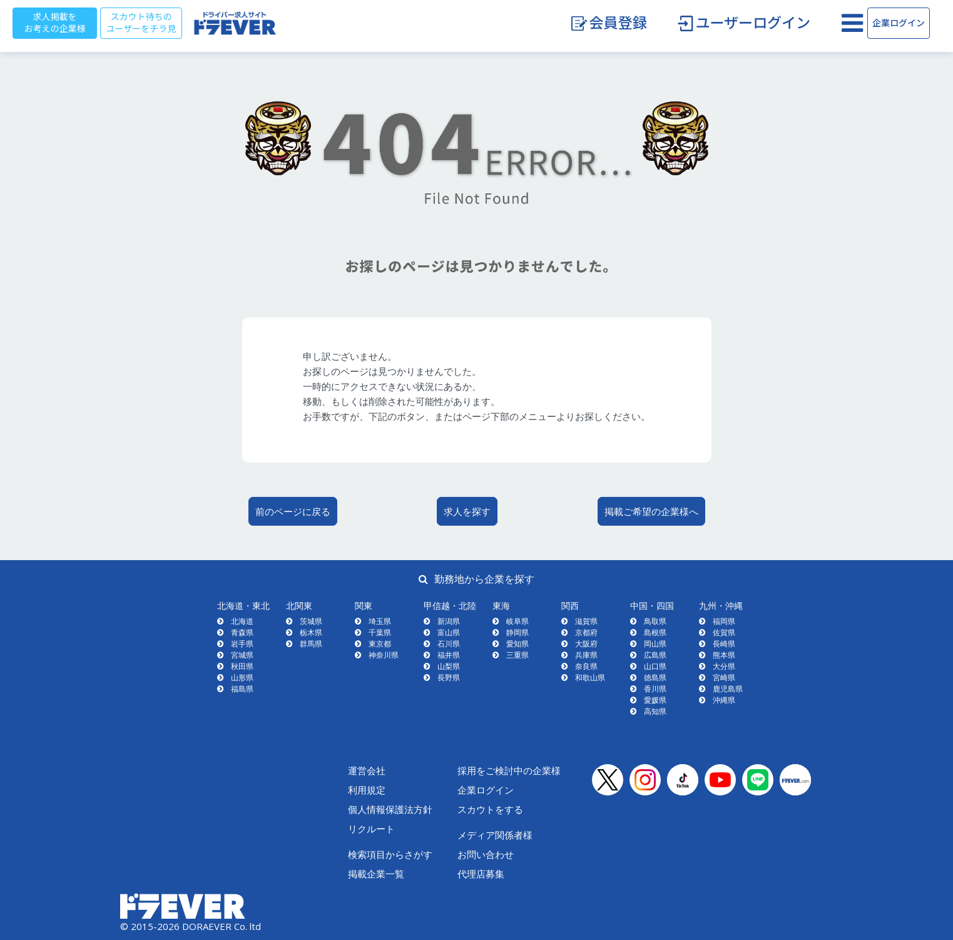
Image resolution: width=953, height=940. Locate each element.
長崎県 (724, 643)
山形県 (242, 677)
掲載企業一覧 (376, 873)
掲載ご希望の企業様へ (651, 511)
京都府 (586, 632)
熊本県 (724, 655)
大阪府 (586, 643)
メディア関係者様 (495, 835)
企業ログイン (898, 23)
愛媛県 (655, 700)
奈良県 (586, 666)
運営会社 (366, 770)
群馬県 (311, 643)
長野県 (448, 677)
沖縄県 (724, 700)
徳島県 (655, 677)
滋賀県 (586, 621)
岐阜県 (517, 621)
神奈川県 (384, 655)
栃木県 (311, 632)
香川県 (655, 688)
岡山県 (655, 643)
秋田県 (242, 666)
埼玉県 (380, 621)
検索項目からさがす (390, 854)
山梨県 (448, 666)
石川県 (448, 643)
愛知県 (517, 643)
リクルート (371, 828)
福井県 (448, 655)
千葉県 (380, 632)
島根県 (655, 632)
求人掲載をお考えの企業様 (55, 23)
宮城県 (242, 655)
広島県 (655, 655)
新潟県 (448, 621)
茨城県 (311, 621)
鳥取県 (655, 621)
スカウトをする (490, 809)
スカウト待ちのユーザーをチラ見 (141, 23)
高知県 (655, 711)
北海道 (242, 621)
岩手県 (242, 643)
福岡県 (724, 621)
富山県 (448, 632)
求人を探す (467, 511)
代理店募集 (480, 873)
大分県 (724, 666)
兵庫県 (586, 655)
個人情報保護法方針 (390, 809)
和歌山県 (590, 677)
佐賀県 (724, 632)
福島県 (242, 688)
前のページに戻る (292, 511)
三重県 (517, 655)
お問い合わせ (485, 854)
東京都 (380, 643)
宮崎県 (724, 677)
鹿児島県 (728, 688)
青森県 (242, 632)
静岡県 (517, 632)
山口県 (655, 666)
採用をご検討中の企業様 (509, 770)
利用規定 (366, 790)
